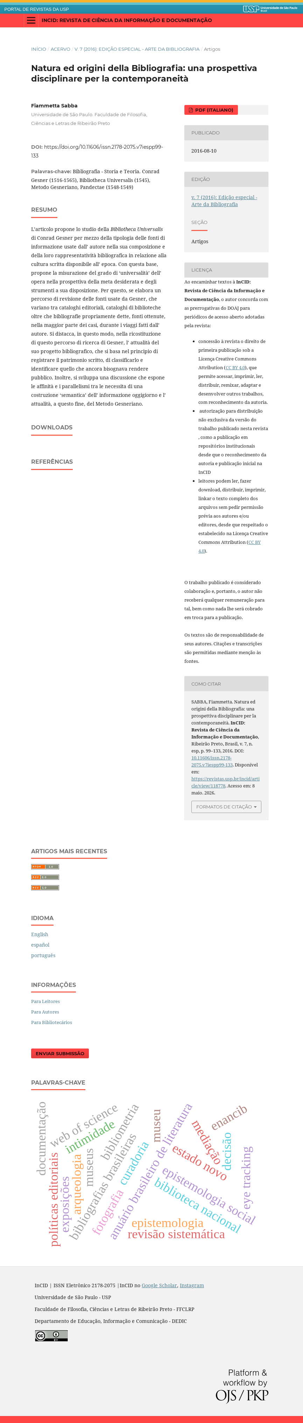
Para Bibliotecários (51, 1022)
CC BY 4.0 (235, 367)
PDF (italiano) (213, 110)
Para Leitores (45, 1001)
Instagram (192, 1285)
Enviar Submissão (60, 1053)
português (43, 955)
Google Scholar (159, 1285)
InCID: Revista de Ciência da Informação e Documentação (127, 20)
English (39, 934)
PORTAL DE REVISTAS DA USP (37, 9)
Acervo (60, 49)
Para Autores (45, 1012)
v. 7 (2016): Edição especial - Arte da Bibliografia (137, 49)
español (40, 944)
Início (38, 49)
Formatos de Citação (224, 806)
